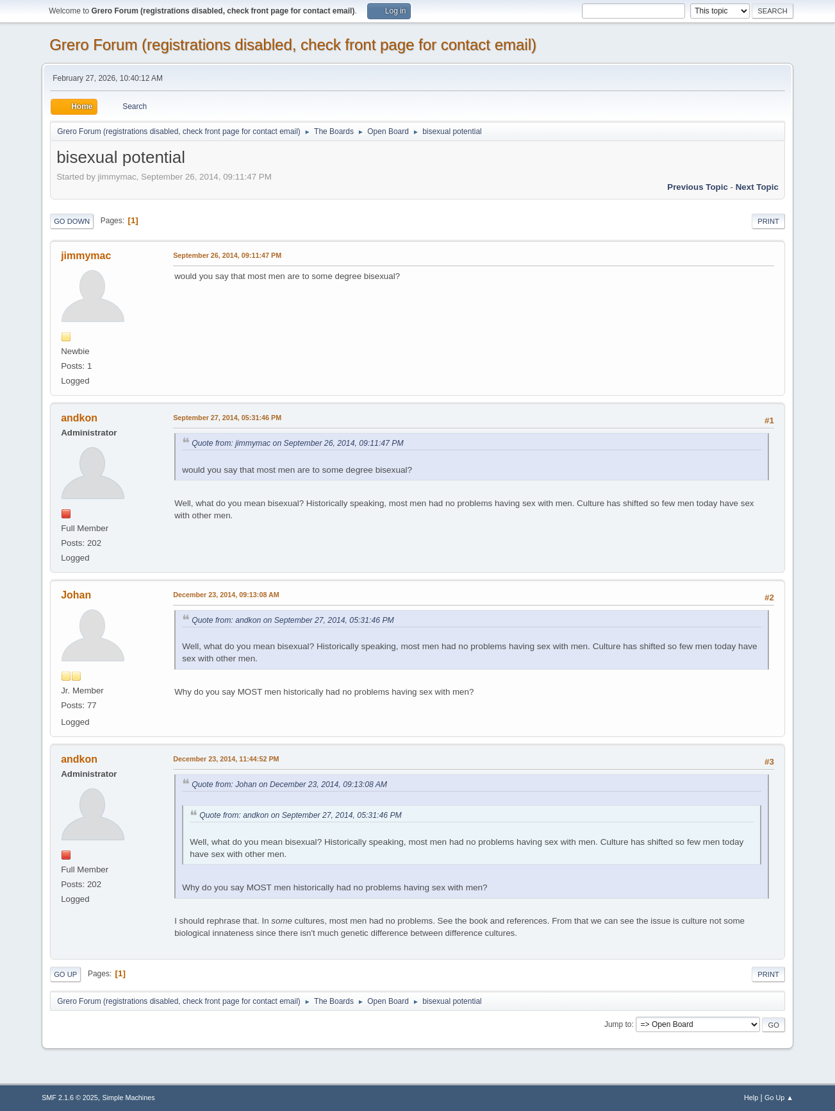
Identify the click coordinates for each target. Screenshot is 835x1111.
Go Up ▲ (779, 1097)
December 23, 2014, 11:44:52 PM (226, 759)
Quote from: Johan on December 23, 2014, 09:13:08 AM (289, 784)
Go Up (65, 974)
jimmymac (86, 255)
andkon (79, 417)
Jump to (618, 1024)
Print (768, 221)
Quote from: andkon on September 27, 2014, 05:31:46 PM (293, 620)
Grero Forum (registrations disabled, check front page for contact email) (292, 44)
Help (751, 1097)
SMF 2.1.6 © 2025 (70, 1097)
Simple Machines (128, 1097)
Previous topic (697, 187)
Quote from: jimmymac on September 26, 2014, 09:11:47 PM (298, 443)
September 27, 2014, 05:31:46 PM (227, 417)
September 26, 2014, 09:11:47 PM (227, 255)
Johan (76, 594)
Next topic (757, 187)
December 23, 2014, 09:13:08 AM (226, 594)
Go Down (72, 221)
